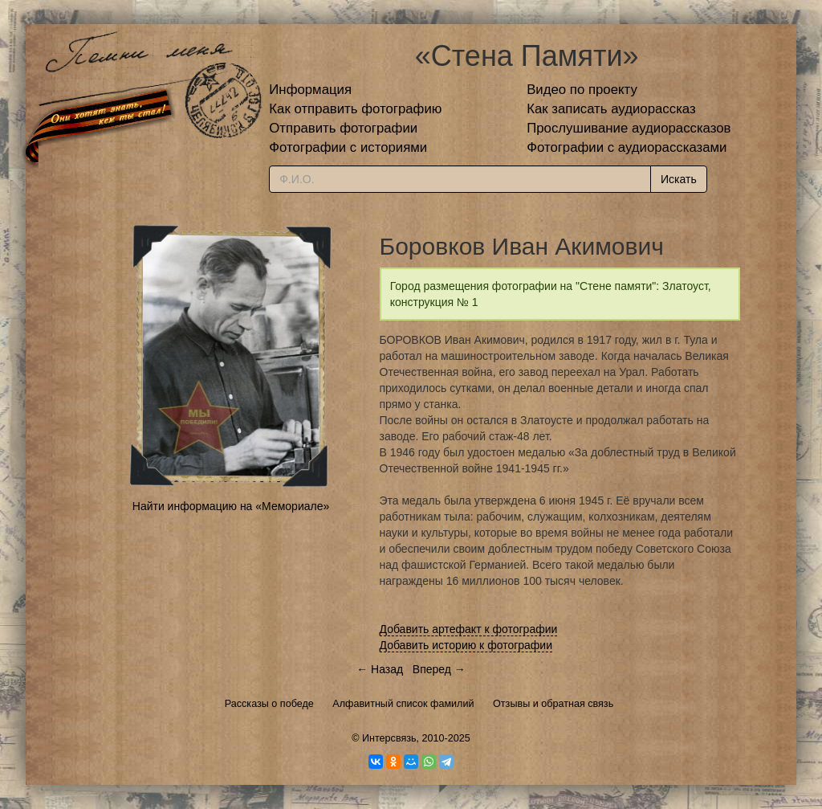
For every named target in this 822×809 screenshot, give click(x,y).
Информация (310, 89)
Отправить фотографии (343, 128)
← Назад (379, 669)
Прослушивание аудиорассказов (628, 128)
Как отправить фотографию (355, 108)
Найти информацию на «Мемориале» (230, 506)
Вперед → (439, 669)
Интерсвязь (389, 738)
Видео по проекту (582, 89)
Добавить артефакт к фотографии (469, 629)
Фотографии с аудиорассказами (626, 147)
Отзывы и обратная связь (553, 703)
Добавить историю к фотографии (466, 645)
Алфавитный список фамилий (403, 703)
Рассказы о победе (269, 703)
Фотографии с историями (348, 147)
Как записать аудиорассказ (611, 108)
